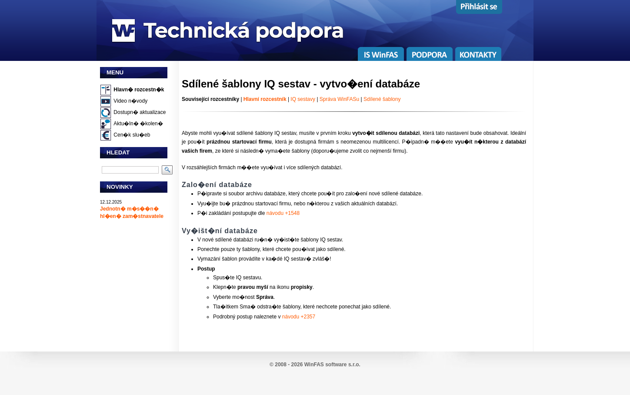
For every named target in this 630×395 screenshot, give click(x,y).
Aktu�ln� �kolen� (138, 124)
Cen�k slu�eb (131, 135)
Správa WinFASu (339, 99)
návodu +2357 (298, 317)
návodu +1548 (283, 213)
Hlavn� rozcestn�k (138, 90)
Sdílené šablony (381, 99)
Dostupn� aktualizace (139, 112)
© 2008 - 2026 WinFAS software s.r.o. (315, 365)
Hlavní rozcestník (265, 99)
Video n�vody (130, 101)
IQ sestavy (302, 99)
